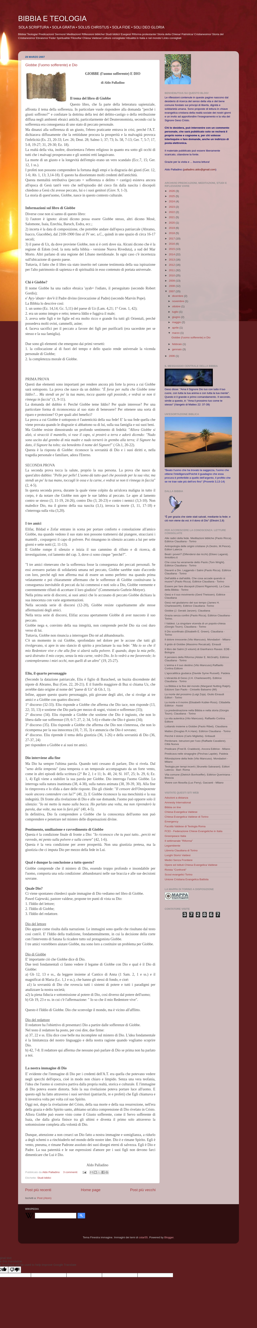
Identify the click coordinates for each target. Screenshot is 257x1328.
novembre (178, 301)
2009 (172, 280)
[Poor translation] (14, 1269)
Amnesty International (178, 802)
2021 (172, 217)
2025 (172, 196)
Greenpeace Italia (175, 836)
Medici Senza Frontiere (179, 860)
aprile (175, 327)
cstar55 (143, 1237)
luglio (175, 311)
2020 (172, 222)
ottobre (176, 306)
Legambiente (172, 845)
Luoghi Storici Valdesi (178, 855)
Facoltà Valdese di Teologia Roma (185, 826)
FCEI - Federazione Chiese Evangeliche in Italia (193, 831)
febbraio (177, 344)
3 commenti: (71, 1172)
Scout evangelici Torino (179, 874)
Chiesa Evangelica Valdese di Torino (186, 816)
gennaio (177, 349)
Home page (91, 1190)
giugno (176, 317)
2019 (172, 227)
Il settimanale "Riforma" (179, 840)
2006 (172, 355)
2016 (172, 243)
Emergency (171, 821)
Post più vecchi (143, 1190)
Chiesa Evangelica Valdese (181, 811)
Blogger (168, 1237)
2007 (172, 291)
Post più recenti (38, 1190)
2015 (172, 248)
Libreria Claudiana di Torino (181, 850)
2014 (172, 254)
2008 (172, 285)
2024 (172, 201)
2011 (172, 270)
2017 (172, 238)
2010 (172, 275)
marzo (176, 332)
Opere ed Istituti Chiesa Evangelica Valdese (191, 864)
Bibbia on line (173, 807)
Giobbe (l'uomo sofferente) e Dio (51, 65)
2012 (172, 264)
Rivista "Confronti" (176, 869)
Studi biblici (44, 1177)
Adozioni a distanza (176, 797)
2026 (172, 190)
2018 (172, 233)
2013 (172, 259)
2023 (172, 206)
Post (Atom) (44, 1198)
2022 (172, 212)
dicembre (178, 295)
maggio (177, 322)
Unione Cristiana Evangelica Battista (186, 879)
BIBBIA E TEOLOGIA (52, 18)
